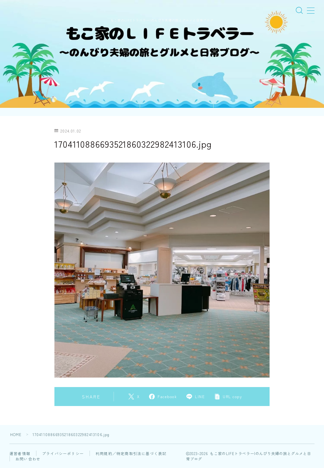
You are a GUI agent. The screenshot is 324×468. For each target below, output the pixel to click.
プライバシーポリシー (63, 453)
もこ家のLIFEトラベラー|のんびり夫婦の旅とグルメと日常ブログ (162, 20)
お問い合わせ (28, 458)
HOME (16, 434)
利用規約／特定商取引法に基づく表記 (131, 453)
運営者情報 (19, 453)
